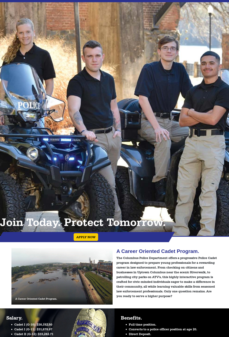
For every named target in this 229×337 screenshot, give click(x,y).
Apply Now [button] (85, 237)
